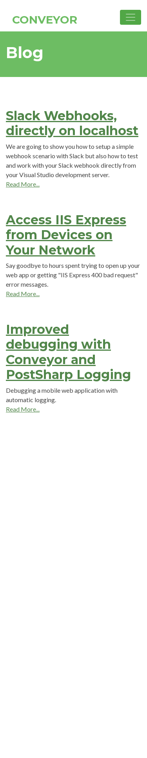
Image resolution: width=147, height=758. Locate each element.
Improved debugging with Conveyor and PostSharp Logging (68, 352)
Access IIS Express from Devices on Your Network (66, 235)
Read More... (23, 184)
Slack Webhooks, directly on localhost (72, 123)
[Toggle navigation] (130, 17)
